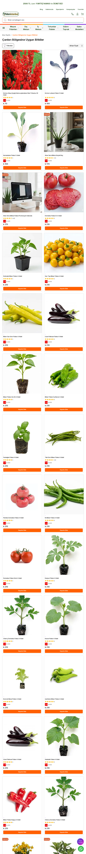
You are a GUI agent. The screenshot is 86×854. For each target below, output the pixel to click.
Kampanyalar (71, 9)
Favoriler (81, 9)
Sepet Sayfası (80, 841)
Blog (41, 9)
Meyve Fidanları (14, 27)
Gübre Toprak (67, 27)
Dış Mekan (27, 27)
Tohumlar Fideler (53, 27)
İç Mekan (39, 27)
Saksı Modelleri (80, 27)
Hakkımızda (49, 9)
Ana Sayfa (6, 35)
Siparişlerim (60, 9)
